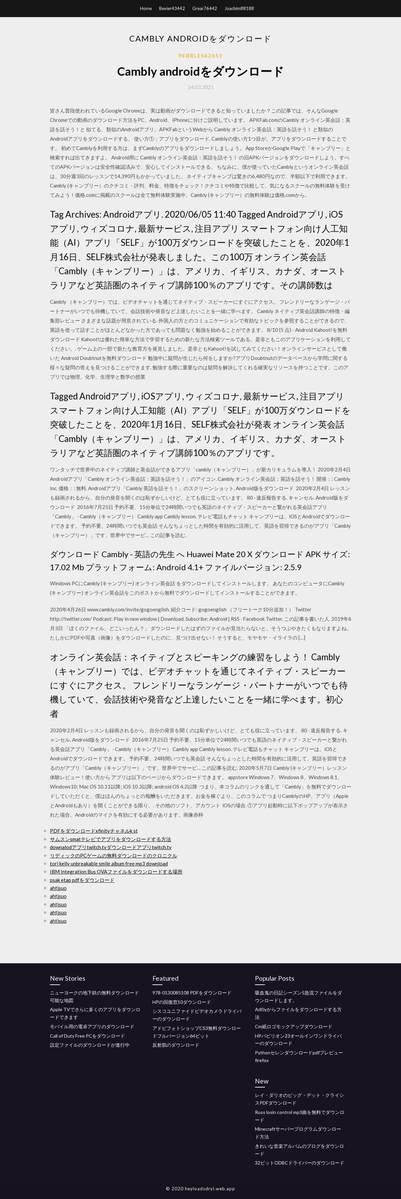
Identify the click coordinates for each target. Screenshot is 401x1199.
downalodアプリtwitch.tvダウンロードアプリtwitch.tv (111, 847)
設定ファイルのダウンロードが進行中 (90, 1045)
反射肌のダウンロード (175, 1045)
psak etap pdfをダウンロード (82, 880)
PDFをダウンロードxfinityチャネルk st (94, 831)
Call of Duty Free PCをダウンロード (87, 1036)
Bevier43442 (172, 8)
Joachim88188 (239, 8)
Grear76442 (204, 8)
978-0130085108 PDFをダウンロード (191, 992)
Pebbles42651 (201, 56)
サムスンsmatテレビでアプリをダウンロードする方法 (110, 839)
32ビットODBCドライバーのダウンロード (299, 1163)
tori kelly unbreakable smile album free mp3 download (109, 863)
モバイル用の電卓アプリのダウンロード (92, 1026)
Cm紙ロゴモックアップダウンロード (293, 1026)
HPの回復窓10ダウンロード (181, 1002)
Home (146, 8)
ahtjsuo (58, 888)
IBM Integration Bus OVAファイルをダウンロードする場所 (116, 872)
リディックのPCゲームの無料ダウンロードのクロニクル (113, 855)
